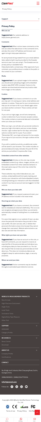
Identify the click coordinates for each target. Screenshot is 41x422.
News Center (6, 341)
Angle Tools (6, 307)
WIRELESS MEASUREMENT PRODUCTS (16, 296)
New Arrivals (6, 300)
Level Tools (5, 310)
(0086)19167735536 (21, 377)
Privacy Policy (22, 411)
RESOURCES (6, 338)
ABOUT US (5, 350)
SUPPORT (5, 325)
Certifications (6, 357)
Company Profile (7, 354)
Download (5, 345)
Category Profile (7, 333)
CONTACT (5, 362)
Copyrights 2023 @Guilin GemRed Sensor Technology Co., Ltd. (20, 401)
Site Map (32, 411)
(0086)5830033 (7, 377)
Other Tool (5, 320)
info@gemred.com (9, 382)
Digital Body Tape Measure (11, 317)
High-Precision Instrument (11, 303)
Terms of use (10, 411)
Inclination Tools (7, 314)
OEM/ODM (5, 329)
